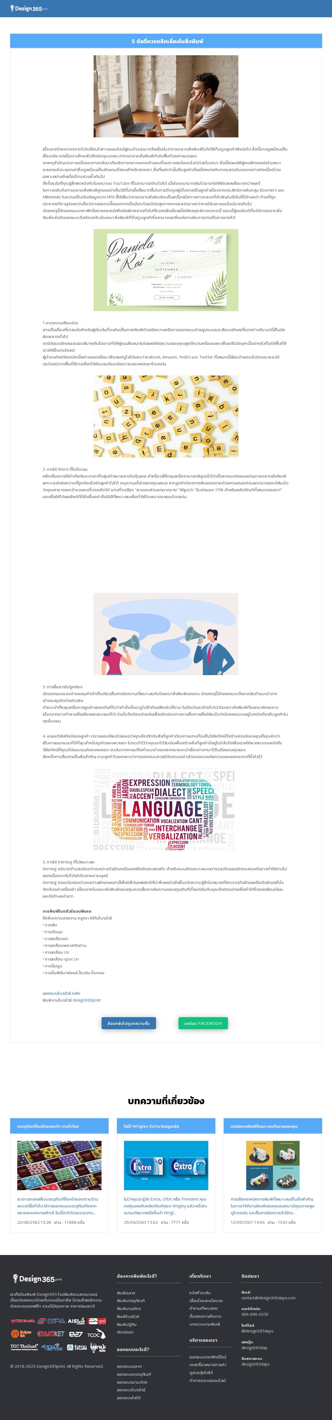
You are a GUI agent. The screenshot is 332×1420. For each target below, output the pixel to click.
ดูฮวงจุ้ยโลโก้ (201, 1372)
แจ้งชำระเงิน (199, 1292)
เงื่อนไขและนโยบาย (206, 1300)
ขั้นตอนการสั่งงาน (205, 1316)
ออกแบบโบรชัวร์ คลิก (61, 993)
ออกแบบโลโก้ (129, 1397)
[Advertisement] (115, 546)
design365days (255, 1364)
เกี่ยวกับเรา (200, 1276)
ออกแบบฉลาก (129, 1366)
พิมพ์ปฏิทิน (127, 1324)
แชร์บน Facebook (203, 1023)
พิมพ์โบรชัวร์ (128, 1316)
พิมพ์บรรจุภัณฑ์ (131, 1300)
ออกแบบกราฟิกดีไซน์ (207, 1357)
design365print (87, 1000)
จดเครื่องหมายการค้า (207, 1364)
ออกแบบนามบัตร (132, 1382)
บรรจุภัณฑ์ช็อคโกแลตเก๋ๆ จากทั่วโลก (48, 1126)
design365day (254, 1347)
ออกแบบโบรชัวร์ (131, 1389)
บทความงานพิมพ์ (204, 1324)
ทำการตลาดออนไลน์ (207, 1380)
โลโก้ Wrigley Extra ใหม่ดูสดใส (151, 1126)
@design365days (257, 1331)
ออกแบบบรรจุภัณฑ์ (134, 1374)
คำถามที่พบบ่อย (203, 1308)
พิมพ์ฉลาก (126, 1292)
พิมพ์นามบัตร (129, 1308)
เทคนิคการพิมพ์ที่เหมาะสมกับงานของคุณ (264, 1126)
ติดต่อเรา (125, 1332)
